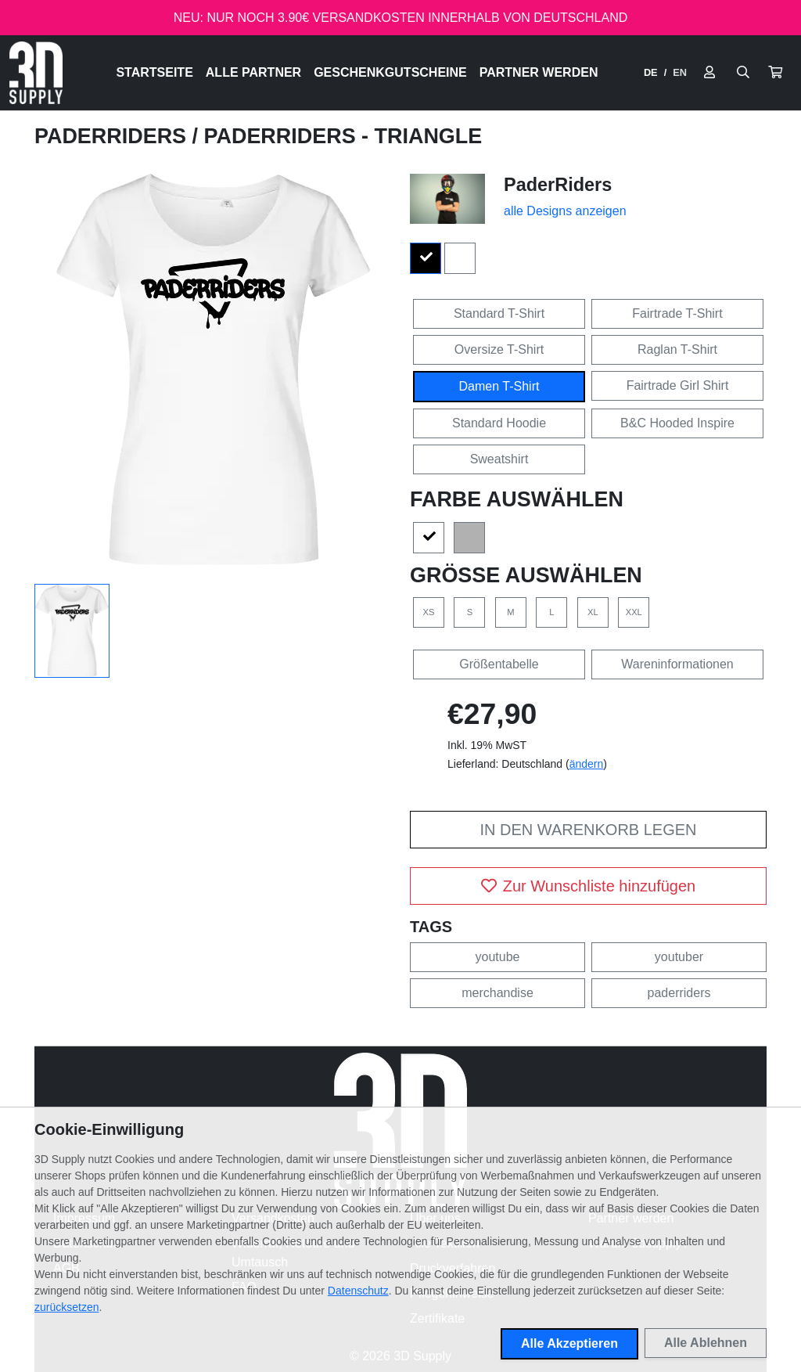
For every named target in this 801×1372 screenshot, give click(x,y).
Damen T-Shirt (499, 386)
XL (592, 612)
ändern (586, 764)
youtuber (679, 956)
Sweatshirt (499, 459)
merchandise (497, 992)
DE (651, 72)
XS (429, 612)
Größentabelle (498, 664)
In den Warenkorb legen (588, 829)
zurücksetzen (66, 1307)
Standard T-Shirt (499, 313)
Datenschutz (358, 1290)
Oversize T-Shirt (499, 349)
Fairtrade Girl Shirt (678, 385)
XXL (634, 612)
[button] (775, 73)
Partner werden (539, 72)
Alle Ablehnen (705, 1342)
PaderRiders (113, 136)
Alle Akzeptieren (569, 1343)
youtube (498, 956)
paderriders (679, 992)
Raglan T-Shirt (677, 349)
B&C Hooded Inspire (677, 423)
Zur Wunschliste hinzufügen (588, 886)
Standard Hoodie (499, 423)
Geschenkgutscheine (390, 72)
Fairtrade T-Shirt (677, 313)
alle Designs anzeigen (565, 211)
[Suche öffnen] (743, 73)
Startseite (154, 72)
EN (680, 72)
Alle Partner (253, 72)
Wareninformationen (677, 664)
